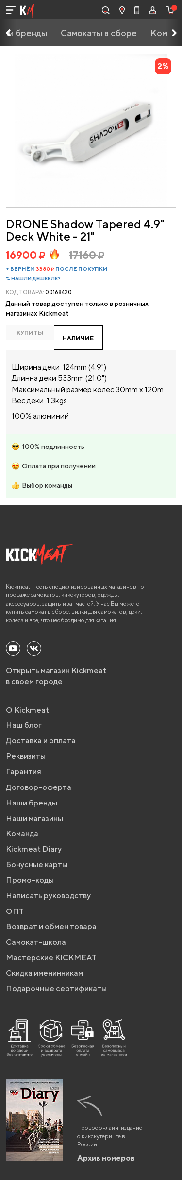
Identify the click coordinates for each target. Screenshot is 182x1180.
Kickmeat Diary (34, 849)
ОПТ (15, 911)
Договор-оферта (38, 787)
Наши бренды (31, 802)
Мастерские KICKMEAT (51, 957)
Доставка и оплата (41, 740)
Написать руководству (48, 895)
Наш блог (24, 725)
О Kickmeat (27, 710)
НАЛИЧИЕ (78, 337)
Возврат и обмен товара (51, 926)
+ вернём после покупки (56, 269)
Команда (22, 833)
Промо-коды (30, 880)
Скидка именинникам (44, 973)
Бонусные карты (36, 864)
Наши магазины (34, 818)
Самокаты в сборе (99, 33)
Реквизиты (26, 756)
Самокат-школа (36, 942)
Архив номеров (106, 1157)
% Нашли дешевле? (33, 278)
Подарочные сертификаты (56, 988)
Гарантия (23, 771)
